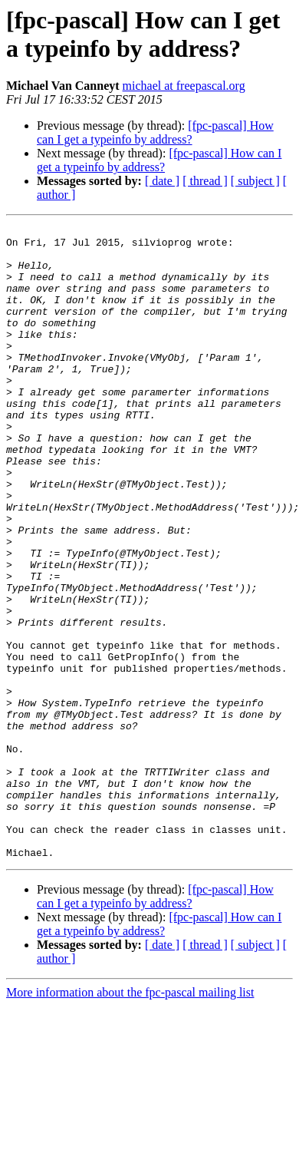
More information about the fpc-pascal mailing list (130, 1118)
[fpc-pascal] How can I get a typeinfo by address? (155, 132)
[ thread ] (205, 180)
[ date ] (162, 180)
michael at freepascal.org (184, 85)
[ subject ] (255, 180)
